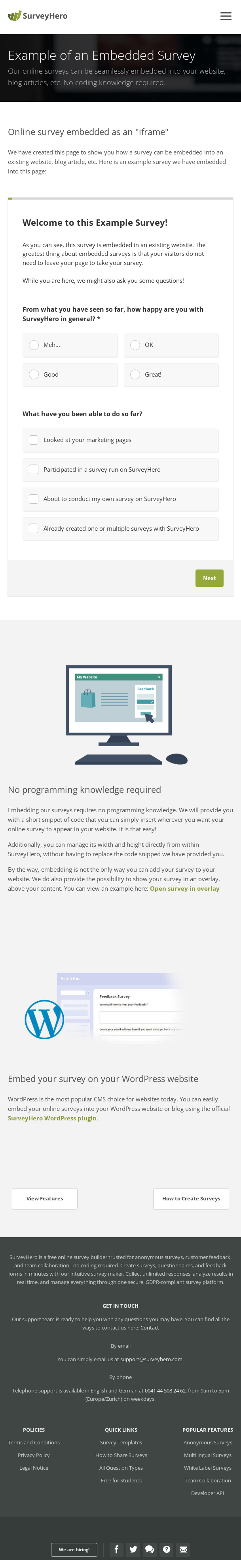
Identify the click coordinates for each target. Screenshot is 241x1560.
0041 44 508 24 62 (165, 1390)
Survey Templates (121, 1442)
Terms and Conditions (34, 1442)
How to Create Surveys (191, 1198)
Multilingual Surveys (208, 1455)
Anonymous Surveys (208, 1442)
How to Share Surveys (121, 1455)
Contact (149, 1327)
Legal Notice (33, 1467)
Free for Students (121, 1480)
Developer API (207, 1493)
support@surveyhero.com (151, 1359)
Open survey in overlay (185, 888)
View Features (45, 1198)
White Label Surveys (208, 1467)
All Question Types (121, 1467)
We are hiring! (74, 1549)
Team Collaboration (208, 1480)
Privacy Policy (34, 1455)
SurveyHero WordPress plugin (52, 1118)
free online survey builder (77, 1257)
